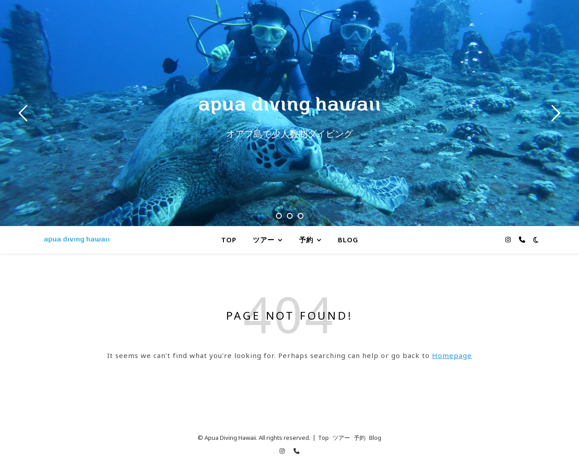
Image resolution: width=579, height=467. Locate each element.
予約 (306, 239)
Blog (348, 239)
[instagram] (509, 239)
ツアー (264, 239)
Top (229, 239)
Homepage (452, 355)
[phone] (522, 239)
